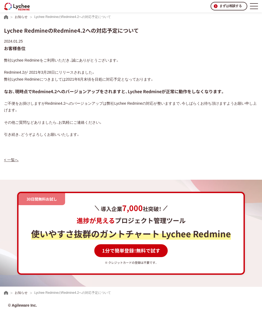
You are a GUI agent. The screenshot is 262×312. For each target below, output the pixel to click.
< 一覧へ (11, 160)
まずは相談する (230, 6)
